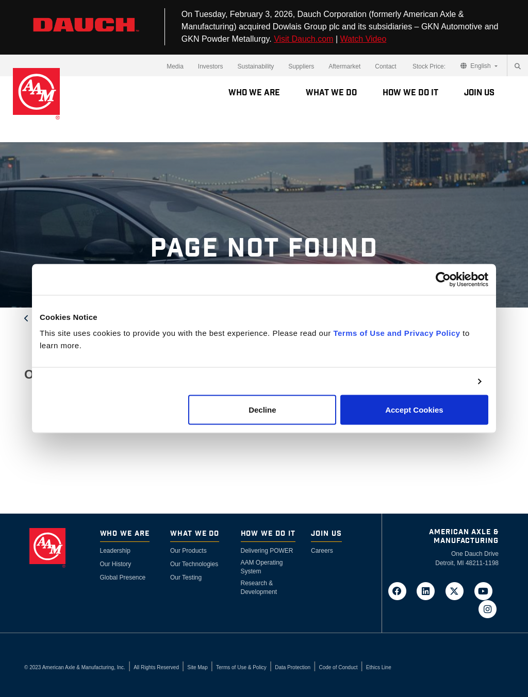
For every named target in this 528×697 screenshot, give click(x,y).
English (476, 66)
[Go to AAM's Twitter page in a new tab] (457, 590)
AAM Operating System (262, 567)
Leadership (115, 550)
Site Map (197, 667)
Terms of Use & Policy (241, 667)
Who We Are (254, 93)
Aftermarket (344, 66)
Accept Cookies (414, 409)
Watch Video (363, 39)
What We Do (331, 93)
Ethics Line (378, 667)
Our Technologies (194, 564)
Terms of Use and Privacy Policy (396, 333)
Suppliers (301, 66)
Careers (322, 550)
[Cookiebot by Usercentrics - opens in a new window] (443, 279)
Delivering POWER (267, 550)
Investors (210, 66)
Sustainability (256, 66)
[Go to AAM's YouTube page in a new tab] (485, 590)
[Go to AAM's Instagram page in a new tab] (487, 608)
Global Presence (123, 577)
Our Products (188, 550)
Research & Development (259, 588)
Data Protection (292, 667)
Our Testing (186, 577)
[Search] (518, 66)
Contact (385, 66)
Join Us (479, 93)
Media (175, 66)
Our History (115, 564)
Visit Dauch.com (303, 39)
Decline (262, 409)
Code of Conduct (338, 667)
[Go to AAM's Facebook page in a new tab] (400, 590)
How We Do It (410, 93)
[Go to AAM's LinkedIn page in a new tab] (429, 590)
